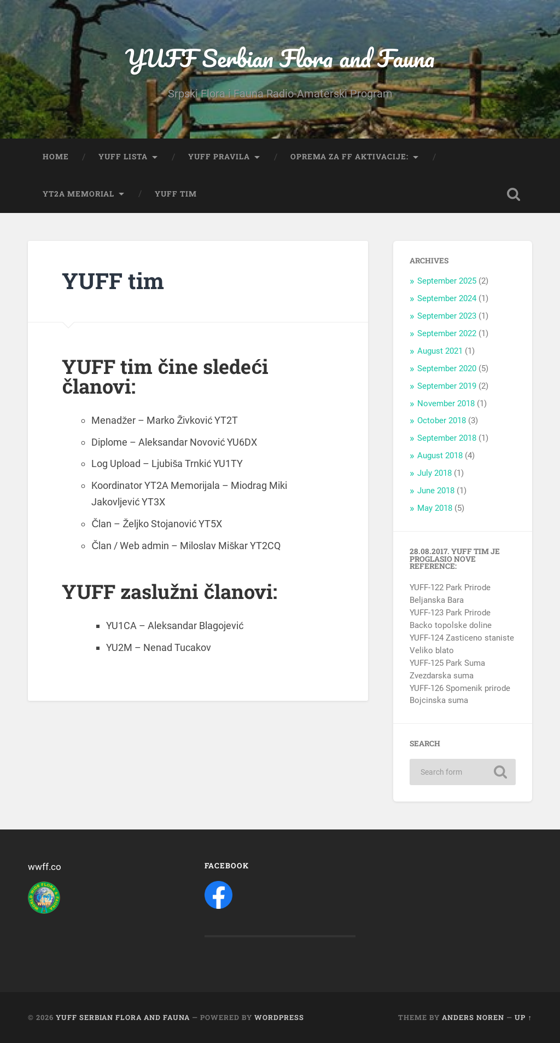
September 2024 (446, 298)
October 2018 (441, 420)
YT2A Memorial (78, 194)
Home (56, 157)
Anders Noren (473, 1017)
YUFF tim (176, 194)
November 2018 (446, 403)
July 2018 (434, 473)
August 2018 (440, 455)
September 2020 (446, 368)
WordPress (279, 1017)
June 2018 (435, 490)
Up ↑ (523, 1017)
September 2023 (446, 316)
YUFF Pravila (219, 157)
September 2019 (446, 386)
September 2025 (446, 281)
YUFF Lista (123, 157)
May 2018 (434, 508)
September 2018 (446, 438)
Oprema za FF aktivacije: (349, 157)
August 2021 (440, 351)
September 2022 (446, 333)
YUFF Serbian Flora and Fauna (280, 57)
